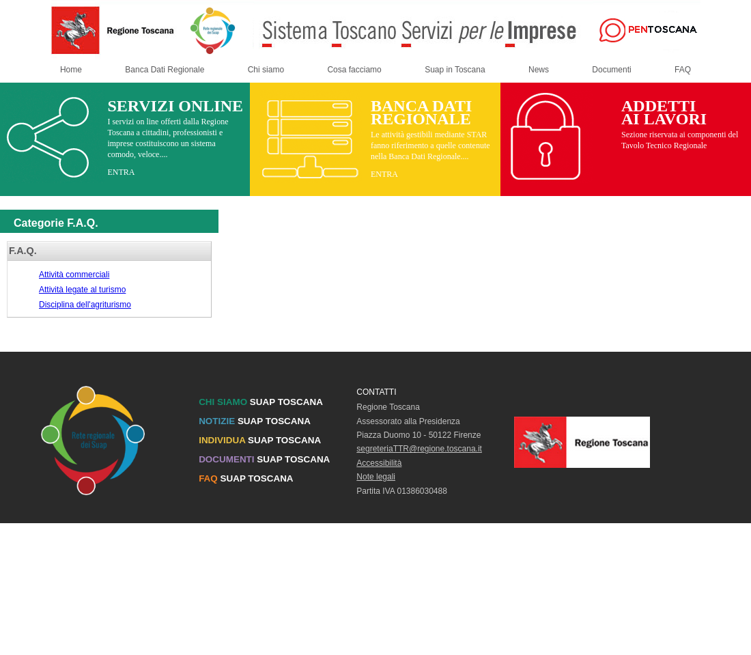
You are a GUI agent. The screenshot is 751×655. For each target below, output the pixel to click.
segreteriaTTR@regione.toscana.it (419, 449)
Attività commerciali (74, 274)
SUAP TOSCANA (261, 402)
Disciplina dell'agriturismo (85, 304)
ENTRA (120, 172)
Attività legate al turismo (82, 289)
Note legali (375, 477)
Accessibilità (378, 463)
